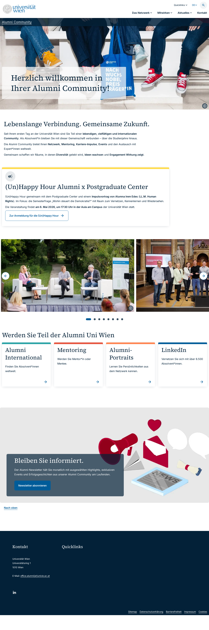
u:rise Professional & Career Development (85, 602)
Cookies (203, 626)
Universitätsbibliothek (75, 588)
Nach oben (10, 507)
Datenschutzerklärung (151, 626)
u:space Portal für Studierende (80, 568)
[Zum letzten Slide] (5, 276)
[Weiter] (203, 276)
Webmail (69, 561)
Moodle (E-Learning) (75, 554)
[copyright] (204, 106)
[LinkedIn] (14, 592)
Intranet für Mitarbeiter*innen (80, 582)
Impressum (190, 626)
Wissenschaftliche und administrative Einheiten (85, 595)
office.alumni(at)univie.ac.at (35, 575)
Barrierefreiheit (174, 626)
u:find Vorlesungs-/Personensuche (82, 575)
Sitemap (132, 626)
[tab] (88, 319)
